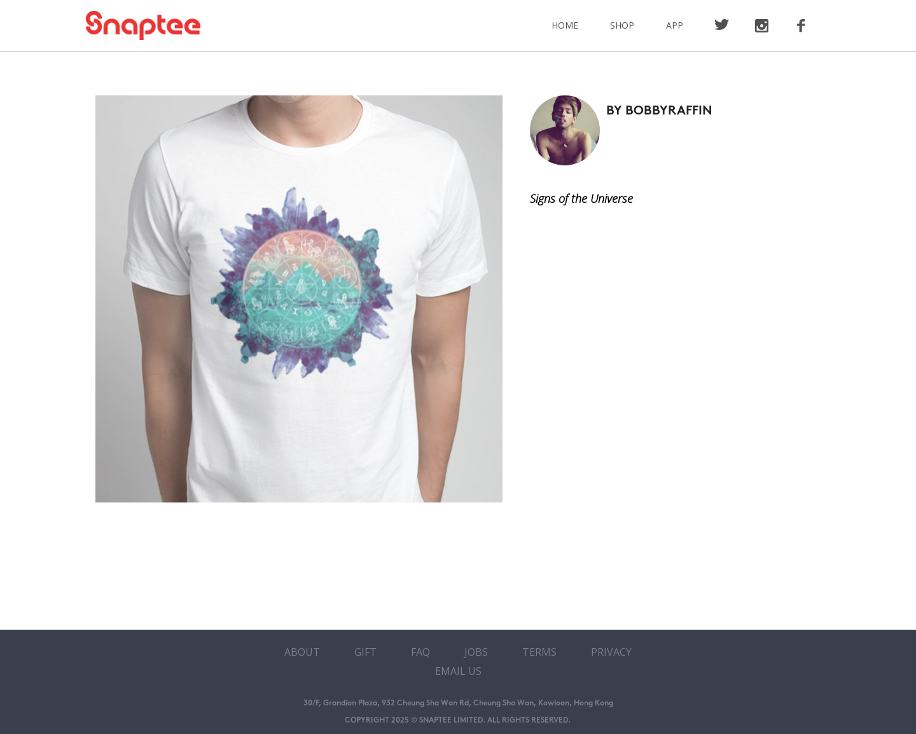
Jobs (476, 652)
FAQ (420, 652)
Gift (365, 652)
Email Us (458, 671)
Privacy (611, 652)
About (302, 652)
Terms (539, 652)
